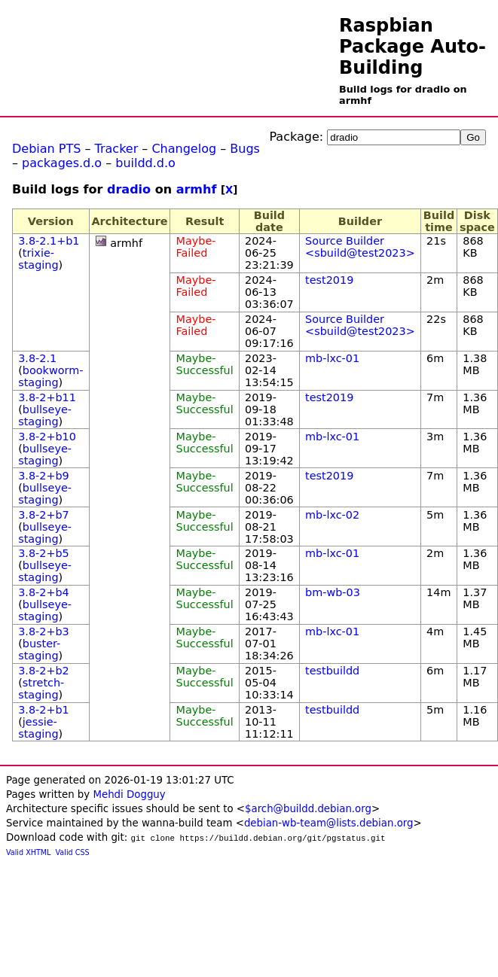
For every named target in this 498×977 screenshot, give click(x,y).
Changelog (183, 149)
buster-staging (39, 650)
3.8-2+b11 (47, 397)
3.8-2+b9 (43, 476)
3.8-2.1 (37, 358)
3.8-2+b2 (43, 671)
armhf (196, 189)
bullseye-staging (45, 415)
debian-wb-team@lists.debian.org (329, 823)
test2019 (329, 280)
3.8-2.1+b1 (48, 241)
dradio (129, 189)
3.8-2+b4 (43, 592)
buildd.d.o (145, 163)
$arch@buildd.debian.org (308, 808)
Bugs (245, 149)
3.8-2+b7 (43, 515)
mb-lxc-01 (332, 358)
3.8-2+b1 (43, 710)
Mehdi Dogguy (129, 794)
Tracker (117, 149)
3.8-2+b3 (43, 631)
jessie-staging (38, 728)
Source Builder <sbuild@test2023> (360, 247)
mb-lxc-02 (332, 515)
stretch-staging (41, 689)
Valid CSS (73, 852)
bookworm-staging (50, 376)
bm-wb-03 (332, 592)
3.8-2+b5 (43, 553)
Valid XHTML (28, 852)
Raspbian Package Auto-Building (412, 46)
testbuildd (332, 671)
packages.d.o (62, 163)
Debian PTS (46, 149)
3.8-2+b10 (47, 437)
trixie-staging (38, 259)
